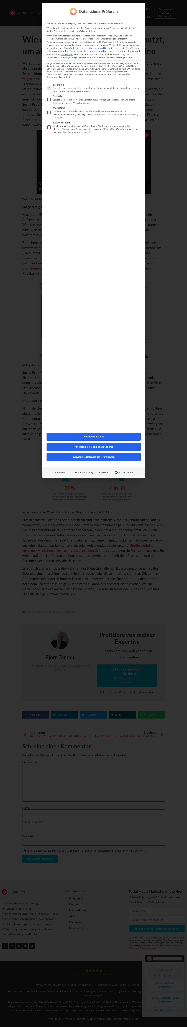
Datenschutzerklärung (82, 418)
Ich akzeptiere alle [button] (93, 382)
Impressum (104, 418)
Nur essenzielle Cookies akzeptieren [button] (93, 392)
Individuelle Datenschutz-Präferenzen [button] (94, 402)
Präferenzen (60, 418)
